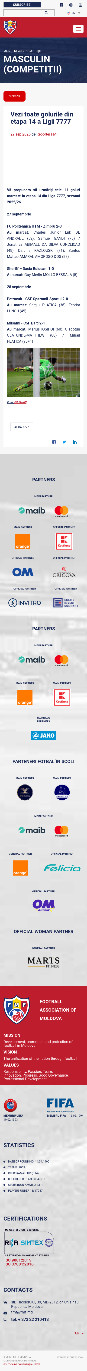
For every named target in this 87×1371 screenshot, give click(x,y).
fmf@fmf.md (22, 1312)
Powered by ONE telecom (70, 1357)
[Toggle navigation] (78, 29)
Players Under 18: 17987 (26, 1190)
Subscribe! (22, 5)
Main (6, 51)
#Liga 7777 (21, 427)
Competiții (33, 51)
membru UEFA (13, 1115)
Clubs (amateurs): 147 (24, 1173)
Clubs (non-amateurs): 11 (27, 1185)
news (17, 51)
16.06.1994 (76, 1115)
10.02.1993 (10, 1119)
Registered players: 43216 (27, 1179)
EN (71, 13)
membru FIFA (56, 1115)
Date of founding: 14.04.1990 (29, 1161)
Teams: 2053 (17, 1167)
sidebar (14, 96)
